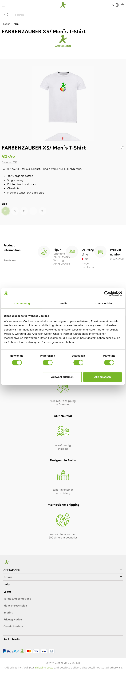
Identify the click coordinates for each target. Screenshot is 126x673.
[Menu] (4, 5)
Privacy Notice (12, 619)
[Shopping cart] (122, 5)
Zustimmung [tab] (22, 303)
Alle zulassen (102, 376)
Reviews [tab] (9, 260)
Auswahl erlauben (62, 376)
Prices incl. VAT (9, 162)
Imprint (8, 612)
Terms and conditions (17, 598)
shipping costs (44, 667)
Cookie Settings (13, 626)
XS (5, 211)
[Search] (8, 14)
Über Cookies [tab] (104, 303)
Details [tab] (63, 303)
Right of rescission (15, 605)
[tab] (12, 247)
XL (42, 211)
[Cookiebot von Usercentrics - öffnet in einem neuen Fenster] (107, 293)
